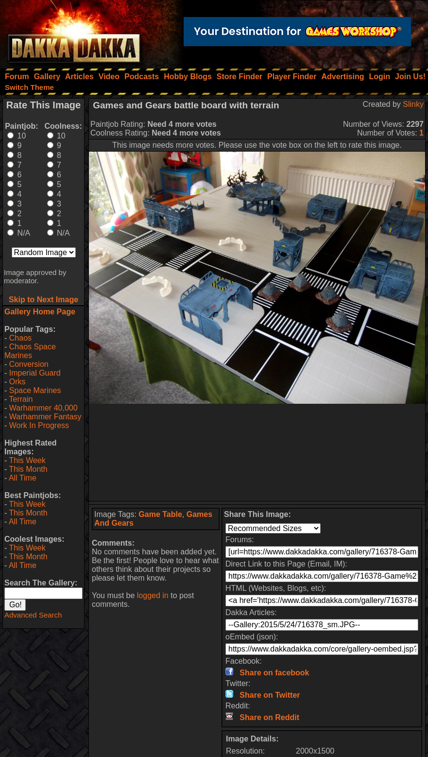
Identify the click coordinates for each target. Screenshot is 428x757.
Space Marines (35, 390)
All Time (22, 478)
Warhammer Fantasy (45, 417)
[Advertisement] (257, 452)
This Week (27, 460)
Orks (17, 382)
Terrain (21, 399)
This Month (28, 469)
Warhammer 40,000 (43, 408)
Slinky (413, 104)
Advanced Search (33, 615)
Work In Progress (39, 425)
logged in (153, 595)
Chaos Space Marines (30, 351)
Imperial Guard (35, 373)
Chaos (20, 338)
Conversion (29, 364)
